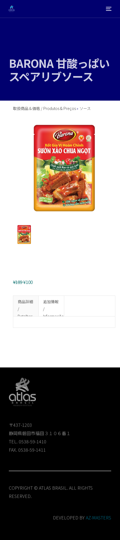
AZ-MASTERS (98, 520)
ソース (85, 108)
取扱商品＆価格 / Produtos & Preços (45, 108)
